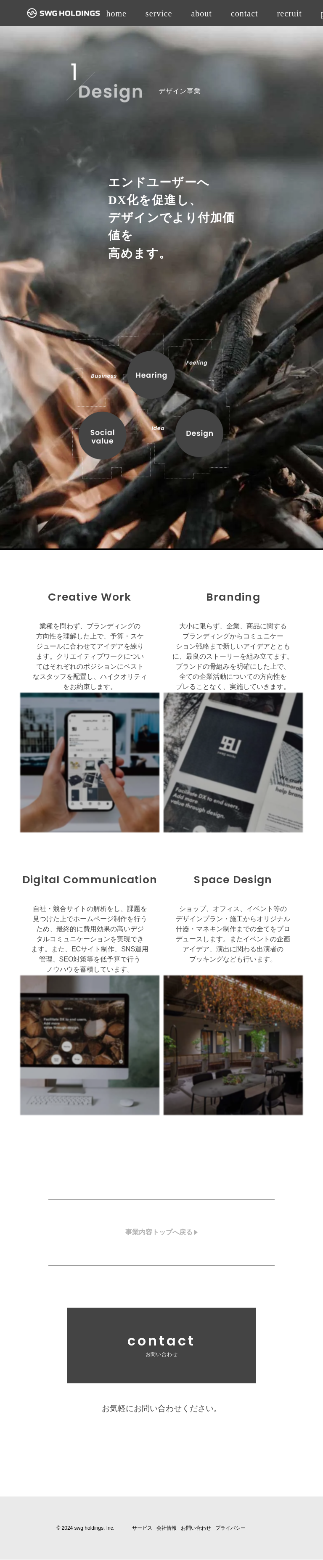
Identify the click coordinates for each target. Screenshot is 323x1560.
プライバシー (230, 1528)
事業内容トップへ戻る (159, 1232)
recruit (289, 13)
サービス (142, 1528)
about (201, 13)
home (116, 13)
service (159, 13)
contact (244, 13)
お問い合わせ (196, 1528)
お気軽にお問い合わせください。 (161, 1408)
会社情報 (166, 1528)
